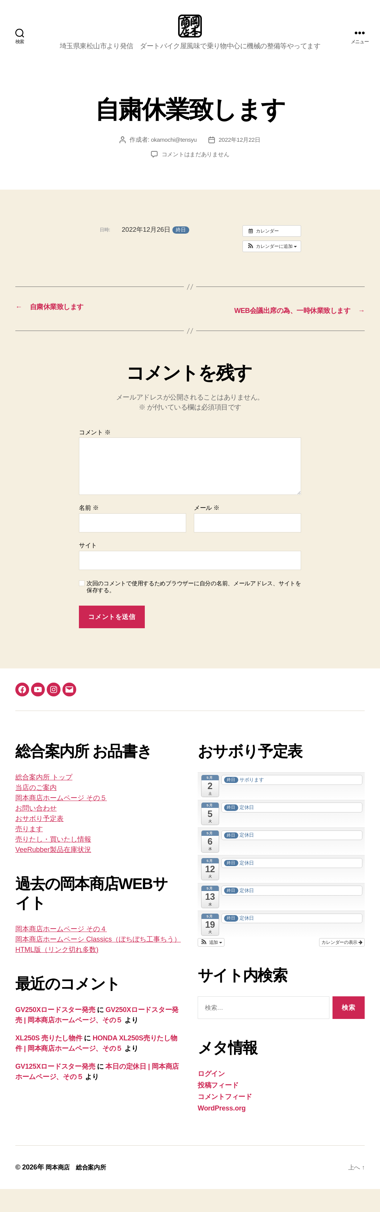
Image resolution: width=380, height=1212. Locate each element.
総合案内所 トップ (43, 800)
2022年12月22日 (241, 151)
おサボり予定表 (39, 841)
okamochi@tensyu (172, 151)
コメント (95, 455)
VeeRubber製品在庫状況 (53, 872)
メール (206, 530)
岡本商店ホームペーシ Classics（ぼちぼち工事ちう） (98, 962)
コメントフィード (225, 1120)
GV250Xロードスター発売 (55, 1033)
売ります (29, 852)
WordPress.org (222, 1131)
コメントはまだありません (195, 165)
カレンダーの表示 (341, 965)
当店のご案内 (36, 810)
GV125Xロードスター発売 (55, 1089)
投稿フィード (218, 1108)
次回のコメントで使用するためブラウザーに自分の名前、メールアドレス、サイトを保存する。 (194, 610)
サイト (88, 568)
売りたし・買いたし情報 (53, 862)
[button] (272, 257)
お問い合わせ (36, 831)
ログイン (211, 1097)
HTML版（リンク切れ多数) (56, 972)
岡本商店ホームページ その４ (61, 952)
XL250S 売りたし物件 (48, 1061)
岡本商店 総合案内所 (79, 1190)
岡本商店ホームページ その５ (61, 821)
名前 (88, 530)
